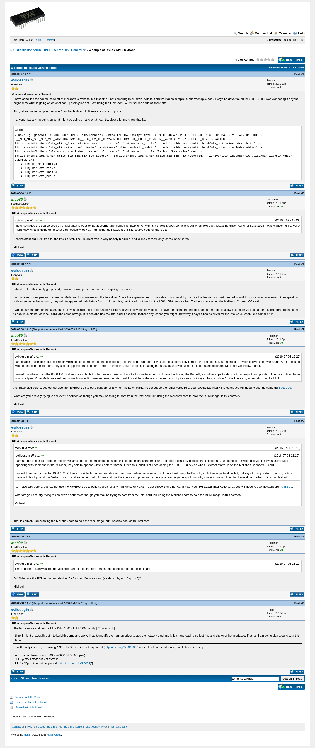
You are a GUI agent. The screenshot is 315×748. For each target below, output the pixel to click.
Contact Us (18, 726)
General (76, 50)
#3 (302, 264)
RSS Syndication (118, 726)
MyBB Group (54, 734)
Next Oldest (21, 678)
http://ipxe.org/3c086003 (120, 647)
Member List (261, 33)
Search (240, 33)
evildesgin (20, 80)
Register (49, 40)
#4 (302, 329)
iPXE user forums (56, 50)
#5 (302, 421)
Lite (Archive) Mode (96, 726)
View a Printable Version (28, 697)
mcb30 (91, 329)
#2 (302, 193)
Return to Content (74, 726)
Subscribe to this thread (28, 707)
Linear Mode (296, 67)
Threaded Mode (278, 67)
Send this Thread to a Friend (31, 702)
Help (298, 33)
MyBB (27, 734)
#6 (302, 536)
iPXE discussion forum (26, 50)
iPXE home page (36, 726)
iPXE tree (285, 387)
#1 (302, 74)
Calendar (282, 33)
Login (38, 40)
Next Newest (41, 678)
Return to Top (54, 726)
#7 (302, 603)
